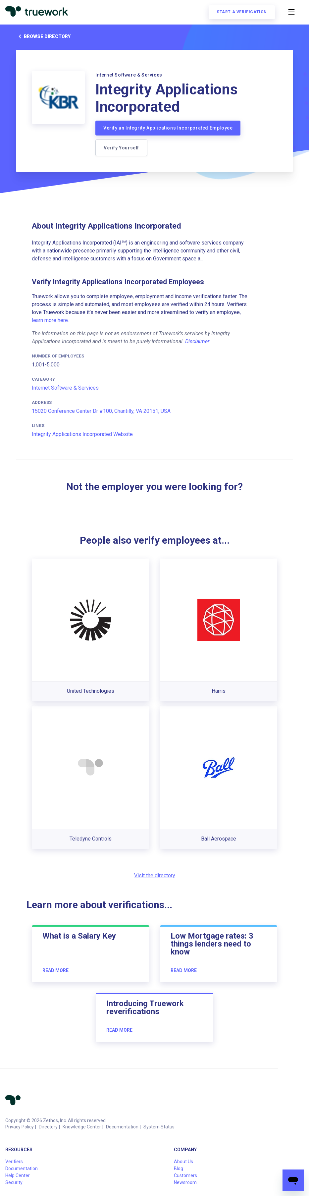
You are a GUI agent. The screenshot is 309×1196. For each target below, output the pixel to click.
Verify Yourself (121, 147)
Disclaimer (197, 341)
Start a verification (242, 12)
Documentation (122, 1126)
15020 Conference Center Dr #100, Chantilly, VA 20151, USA (101, 411)
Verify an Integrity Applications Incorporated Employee (167, 128)
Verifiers (14, 1161)
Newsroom (185, 1182)
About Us (183, 1161)
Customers (185, 1175)
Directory (48, 1126)
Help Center (17, 1175)
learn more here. (50, 320)
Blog (178, 1168)
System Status (159, 1126)
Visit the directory (154, 875)
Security (14, 1182)
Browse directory (43, 36)
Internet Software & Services (65, 388)
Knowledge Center (82, 1126)
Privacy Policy (19, 1126)
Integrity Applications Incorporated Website (82, 434)
